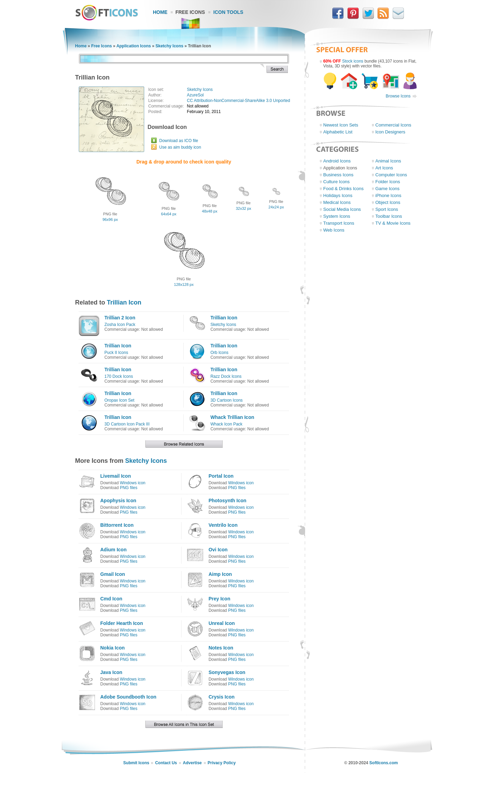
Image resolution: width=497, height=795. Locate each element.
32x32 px (243, 208)
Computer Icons (391, 174)
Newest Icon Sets (340, 125)
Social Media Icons (342, 209)
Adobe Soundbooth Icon (128, 697)
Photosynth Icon (227, 500)
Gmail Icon (112, 574)
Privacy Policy (222, 762)
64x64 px (168, 214)
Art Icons (384, 167)
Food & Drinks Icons (343, 188)
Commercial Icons (393, 125)
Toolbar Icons (389, 216)
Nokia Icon (112, 648)
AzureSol (195, 95)
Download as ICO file (178, 140)
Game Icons (388, 188)
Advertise (192, 762)
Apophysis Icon (118, 500)
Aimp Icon (220, 574)
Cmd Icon (111, 598)
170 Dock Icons (119, 376)
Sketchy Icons (169, 46)
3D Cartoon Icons (227, 400)
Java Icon (111, 672)
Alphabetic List (338, 131)
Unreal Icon (221, 623)
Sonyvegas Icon (226, 672)
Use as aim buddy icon (180, 147)
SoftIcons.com (383, 762)
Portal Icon (220, 476)
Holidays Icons (338, 195)
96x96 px (110, 219)
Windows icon (132, 482)
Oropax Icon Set (120, 400)
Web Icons (333, 230)
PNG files (128, 487)
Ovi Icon (217, 549)
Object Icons (388, 202)
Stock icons (352, 61)
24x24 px (276, 207)
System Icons (336, 216)
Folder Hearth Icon (121, 623)
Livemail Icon (115, 476)
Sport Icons (387, 209)
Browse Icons (398, 96)
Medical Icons (337, 202)
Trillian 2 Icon (120, 317)
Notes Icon (220, 648)
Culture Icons (336, 181)
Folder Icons (388, 181)
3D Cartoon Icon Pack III (127, 424)
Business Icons (338, 174)
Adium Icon (113, 549)
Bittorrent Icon (117, 525)
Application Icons (133, 46)
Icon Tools (228, 12)
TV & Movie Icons (393, 223)
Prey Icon (219, 598)
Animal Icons (388, 160)
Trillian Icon (124, 302)
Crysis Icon (221, 697)
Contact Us (166, 762)
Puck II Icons (116, 352)
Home (160, 12)
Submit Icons (136, 762)
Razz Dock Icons (226, 376)
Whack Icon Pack (227, 424)
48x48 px (209, 211)
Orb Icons (219, 352)
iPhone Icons (388, 195)
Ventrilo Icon (222, 525)
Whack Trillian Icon (232, 417)
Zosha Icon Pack (120, 324)
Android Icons (337, 160)
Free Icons (190, 12)
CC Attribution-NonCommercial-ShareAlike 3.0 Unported (238, 100)
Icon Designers (391, 131)
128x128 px (184, 284)
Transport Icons (338, 223)
